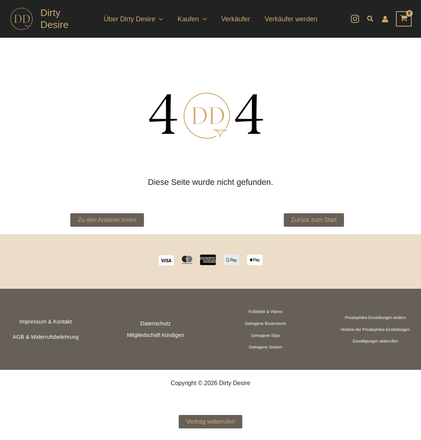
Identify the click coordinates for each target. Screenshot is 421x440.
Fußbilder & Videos (265, 311)
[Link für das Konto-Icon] (385, 19)
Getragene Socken (265, 347)
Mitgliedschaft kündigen (155, 335)
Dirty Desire (54, 18)
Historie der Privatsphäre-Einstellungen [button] (375, 329)
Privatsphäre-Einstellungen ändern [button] (375, 317)
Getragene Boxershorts (265, 323)
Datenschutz (155, 323)
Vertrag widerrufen (210, 421)
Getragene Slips (265, 335)
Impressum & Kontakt (45, 322)
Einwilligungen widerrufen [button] (375, 341)
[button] (161, 19)
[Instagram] (355, 19)
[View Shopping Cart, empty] (404, 19)
